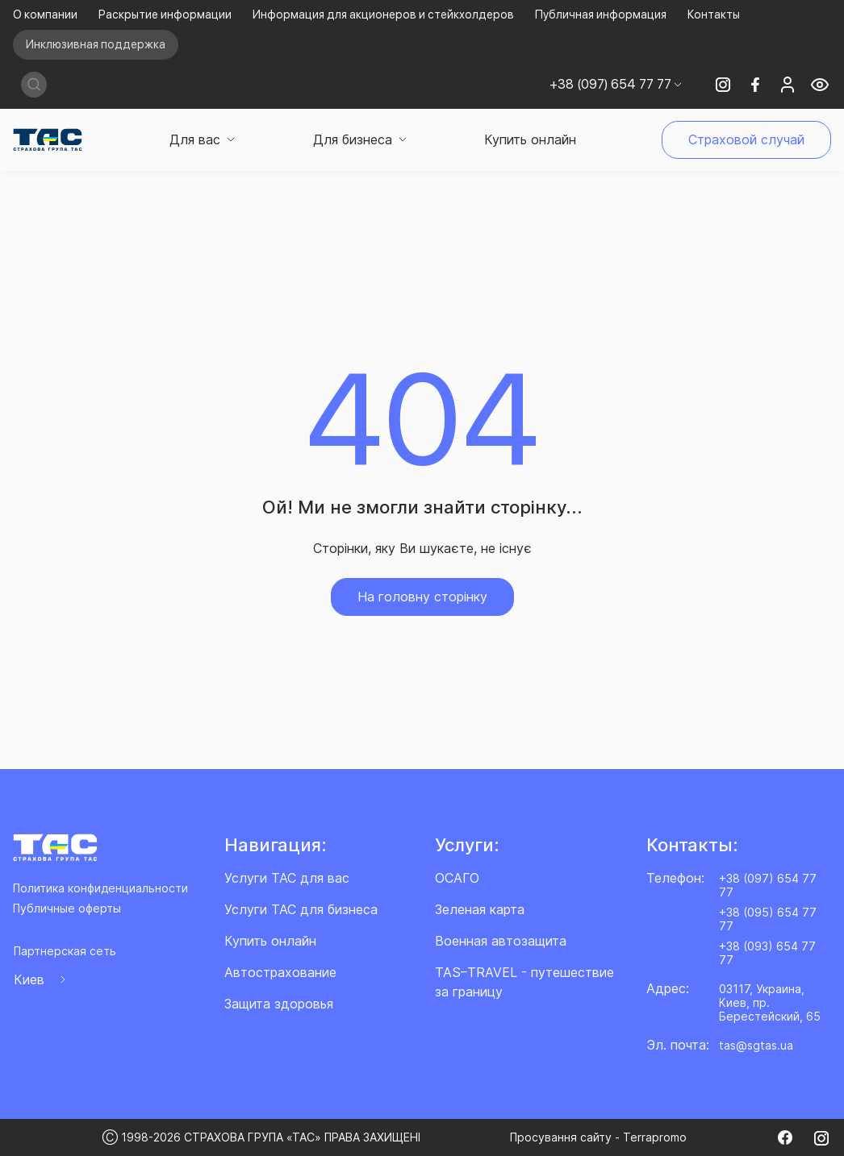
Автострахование (280, 972)
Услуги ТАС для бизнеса (301, 909)
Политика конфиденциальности (100, 888)
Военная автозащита (500, 941)
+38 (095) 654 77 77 (768, 919)
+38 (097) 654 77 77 (768, 885)
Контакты (713, 14)
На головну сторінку (422, 596)
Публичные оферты (67, 908)
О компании (45, 14)
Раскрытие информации (165, 14)
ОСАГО (457, 878)
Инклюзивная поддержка (95, 44)
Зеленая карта (479, 909)
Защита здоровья (278, 1004)
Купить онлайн (530, 139)
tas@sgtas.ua (756, 1045)
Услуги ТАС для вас (286, 878)
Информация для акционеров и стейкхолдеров (383, 14)
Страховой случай (746, 139)
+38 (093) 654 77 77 (767, 953)
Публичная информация (600, 14)
